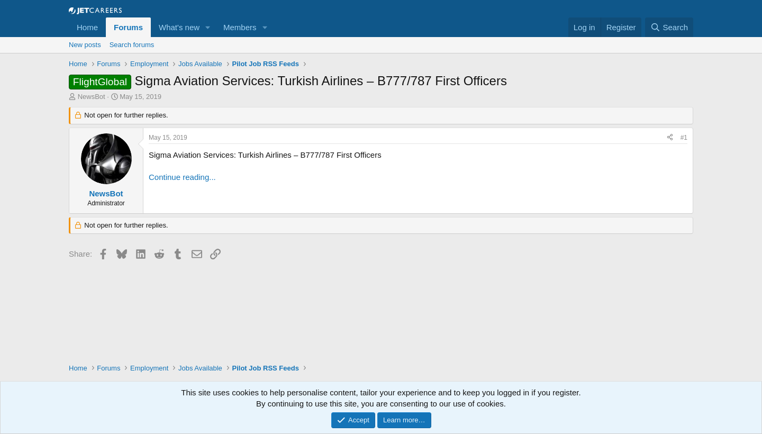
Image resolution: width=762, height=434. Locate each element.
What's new (179, 27)
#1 (684, 137)
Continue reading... (182, 177)
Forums (128, 27)
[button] (208, 27)
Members (240, 27)
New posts (85, 45)
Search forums (132, 45)
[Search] (669, 27)
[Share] (670, 138)
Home (87, 27)
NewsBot (91, 97)
